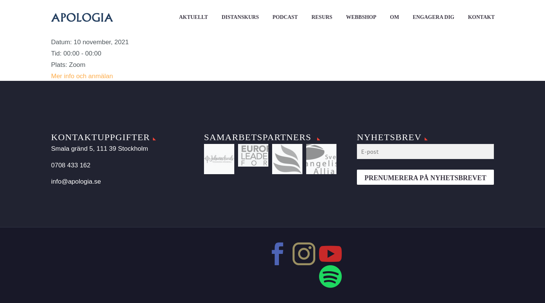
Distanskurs (240, 17)
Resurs (321, 17)
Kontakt (481, 17)
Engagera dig (433, 17)
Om (394, 17)
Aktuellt (193, 17)
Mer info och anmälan (82, 76)
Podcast (285, 17)
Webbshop (361, 17)
